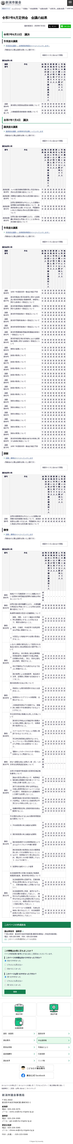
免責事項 (5, 1088)
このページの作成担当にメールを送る (22, 939)
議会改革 (6, 1061)
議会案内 (6, 1040)
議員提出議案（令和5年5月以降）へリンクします (24, 131)
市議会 (25, 8)
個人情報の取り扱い (56, 1085)
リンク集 (41, 1061)
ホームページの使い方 (26, 1085)
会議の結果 (44, 8)
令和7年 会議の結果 (57, 8)
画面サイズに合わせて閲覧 (52, 55)
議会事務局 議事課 (13, 931)
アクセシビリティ (41, 1085)
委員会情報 (7, 1047)
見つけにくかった (14, 985)
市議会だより (43, 1047)
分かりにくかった (14, 969)
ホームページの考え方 (9, 1085)
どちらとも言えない (15, 965)
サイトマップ (31, 1088)
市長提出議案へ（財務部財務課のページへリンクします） (28, 46)
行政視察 (41, 1054)
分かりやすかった (14, 961)
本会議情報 (34, 8)
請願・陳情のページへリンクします (19, 458)
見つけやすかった (14, 977)
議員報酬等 (7, 1054)
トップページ (16, 8)
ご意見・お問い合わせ (17, 1088)
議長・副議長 (8, 1033)
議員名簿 (41, 1033)
